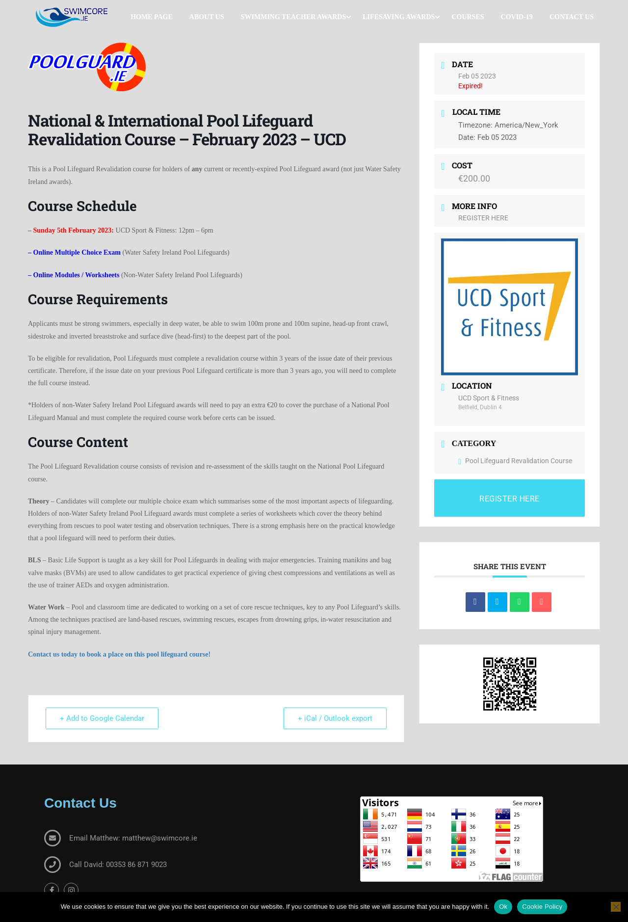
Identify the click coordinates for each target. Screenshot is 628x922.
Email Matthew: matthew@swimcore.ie (133, 838)
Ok (503, 906)
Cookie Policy (542, 906)
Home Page (152, 17)
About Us (206, 17)
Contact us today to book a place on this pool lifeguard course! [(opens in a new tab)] (119, 654)
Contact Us (572, 17)
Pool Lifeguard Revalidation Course (515, 461)
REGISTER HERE (483, 218)
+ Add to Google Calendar (102, 718)
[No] (616, 907)
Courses (467, 17)
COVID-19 (517, 17)
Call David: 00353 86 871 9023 (118, 864)
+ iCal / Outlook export (335, 718)
